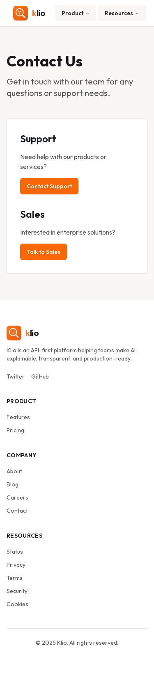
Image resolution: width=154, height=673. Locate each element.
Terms (15, 578)
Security (17, 591)
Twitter (16, 376)
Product (76, 13)
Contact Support (49, 186)
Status (15, 551)
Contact (17, 510)
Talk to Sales (43, 252)
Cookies (17, 604)
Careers (17, 497)
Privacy (16, 564)
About (14, 471)
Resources (122, 13)
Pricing (15, 430)
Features (18, 417)
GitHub (40, 376)
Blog (12, 484)
